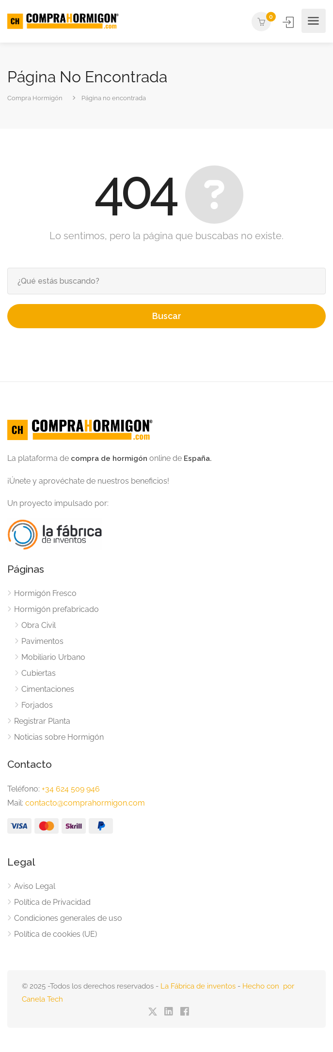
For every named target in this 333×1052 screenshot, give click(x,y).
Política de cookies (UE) (55, 934)
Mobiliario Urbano (53, 657)
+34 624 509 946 (71, 788)
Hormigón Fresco (45, 593)
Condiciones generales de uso (68, 918)
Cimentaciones (47, 689)
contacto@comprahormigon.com (85, 803)
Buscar (166, 316)
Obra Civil (38, 625)
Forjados (37, 705)
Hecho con (262, 986)
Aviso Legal (34, 886)
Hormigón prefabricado (56, 609)
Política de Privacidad (52, 902)
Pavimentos (42, 641)
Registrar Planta (42, 721)
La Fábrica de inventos (198, 986)
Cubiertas (38, 673)
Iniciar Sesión (289, 22)
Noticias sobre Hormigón (59, 737)
